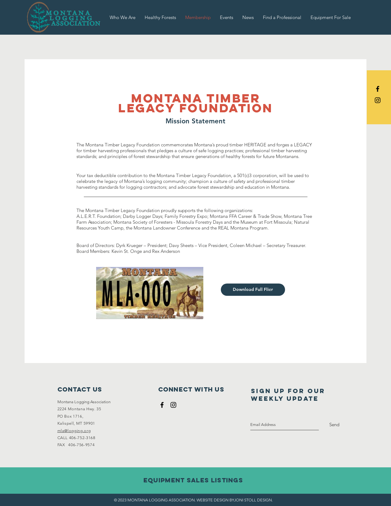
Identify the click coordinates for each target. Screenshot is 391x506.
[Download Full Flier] (253, 290)
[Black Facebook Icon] (377, 89)
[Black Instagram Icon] (377, 100)
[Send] (334, 424)
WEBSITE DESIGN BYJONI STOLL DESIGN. (235, 500)
